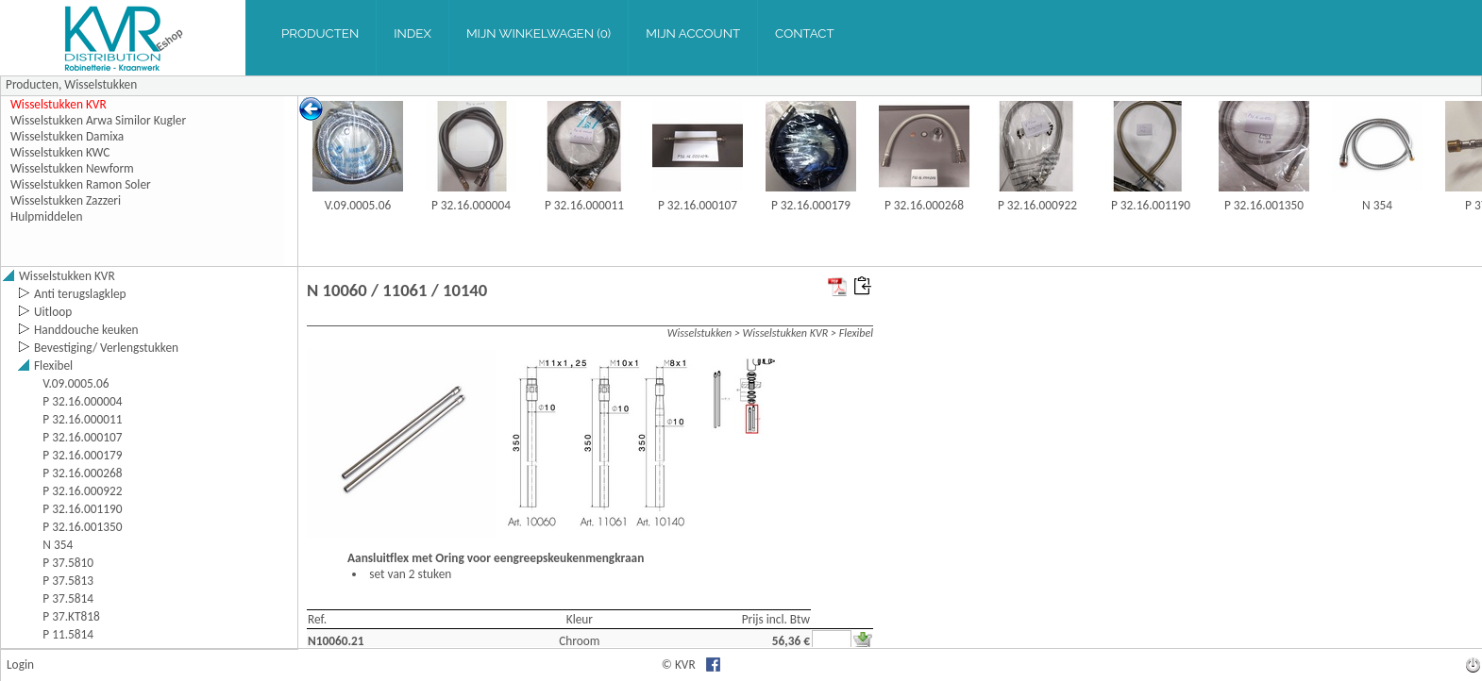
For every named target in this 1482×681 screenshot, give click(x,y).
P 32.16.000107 (697, 205)
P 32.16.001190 (1150, 205)
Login (20, 664)
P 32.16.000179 (810, 205)
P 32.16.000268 (924, 205)
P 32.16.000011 (584, 205)
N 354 (1377, 205)
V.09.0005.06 (358, 205)
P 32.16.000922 (1037, 205)
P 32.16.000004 (471, 205)
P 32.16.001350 (1264, 205)
